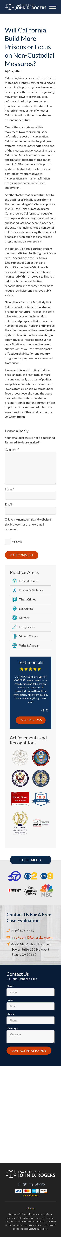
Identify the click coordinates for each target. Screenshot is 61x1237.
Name (9, 489)
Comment (12, 449)
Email (9, 504)
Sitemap (30, 1208)
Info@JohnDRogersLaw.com (32, 937)
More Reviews (31, 720)
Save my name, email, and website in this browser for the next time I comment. (28, 524)
